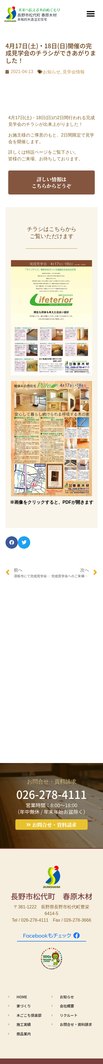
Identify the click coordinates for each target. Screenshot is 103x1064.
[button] (90, 13)
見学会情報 (74, 72)
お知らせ (51, 72)
